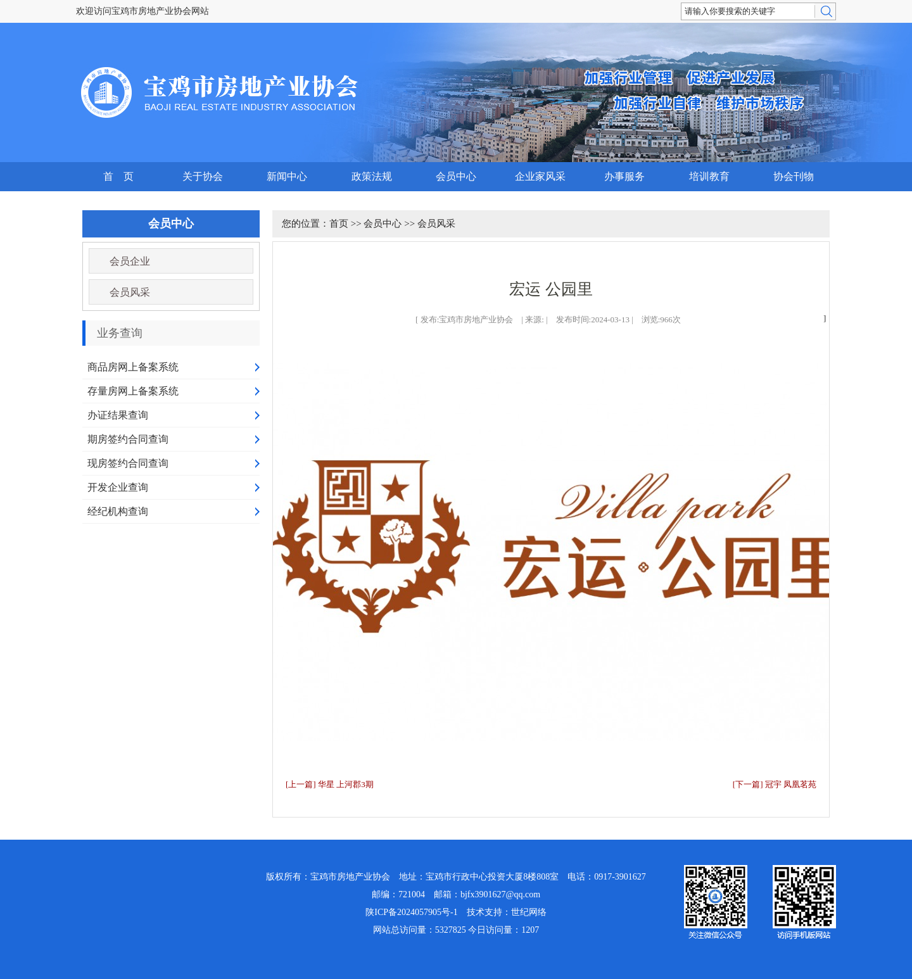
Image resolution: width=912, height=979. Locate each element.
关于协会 (202, 176)
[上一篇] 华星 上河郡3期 (330, 784)
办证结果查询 (117, 415)
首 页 (118, 176)
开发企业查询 (117, 487)
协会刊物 (793, 176)
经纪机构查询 (117, 511)
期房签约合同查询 (127, 439)
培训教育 (709, 176)
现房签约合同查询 (127, 463)
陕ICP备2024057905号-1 (411, 912)
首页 (338, 223)
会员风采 (130, 292)
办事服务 (624, 176)
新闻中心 (287, 176)
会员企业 (130, 261)
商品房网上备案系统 (133, 367)
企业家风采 (540, 176)
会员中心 (456, 176)
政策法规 (372, 176)
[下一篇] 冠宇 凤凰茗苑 (774, 784)
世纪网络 (529, 912)
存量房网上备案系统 (133, 391)
